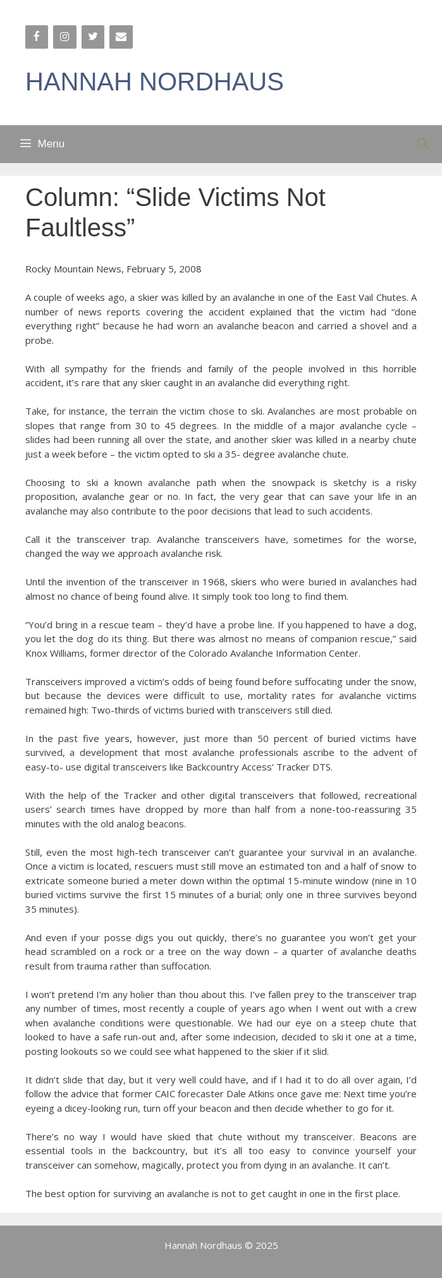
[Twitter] (93, 37)
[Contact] (120, 37)
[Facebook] (36, 37)
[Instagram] (64, 37)
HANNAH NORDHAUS (154, 81)
